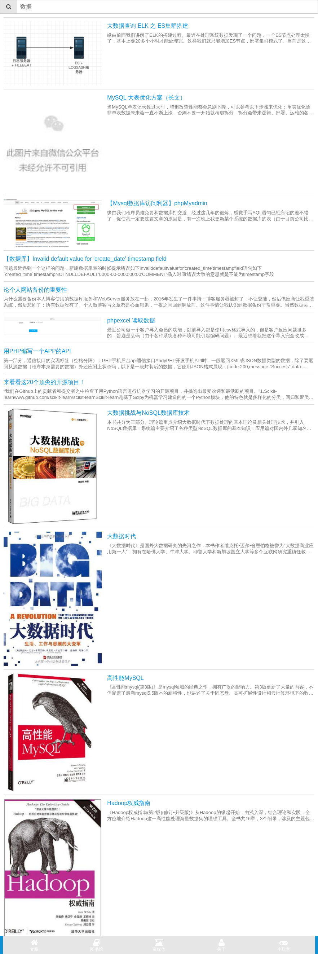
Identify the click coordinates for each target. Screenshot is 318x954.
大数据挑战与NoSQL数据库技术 (148, 413)
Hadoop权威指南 (128, 803)
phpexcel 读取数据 (131, 320)
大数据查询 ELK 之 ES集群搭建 (147, 26)
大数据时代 (121, 536)
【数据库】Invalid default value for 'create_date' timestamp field (85, 259)
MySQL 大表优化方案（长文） (146, 97)
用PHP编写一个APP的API (37, 351)
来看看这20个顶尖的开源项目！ (44, 382)
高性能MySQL (125, 678)
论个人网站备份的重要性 (35, 290)
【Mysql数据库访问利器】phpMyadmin (157, 203)
